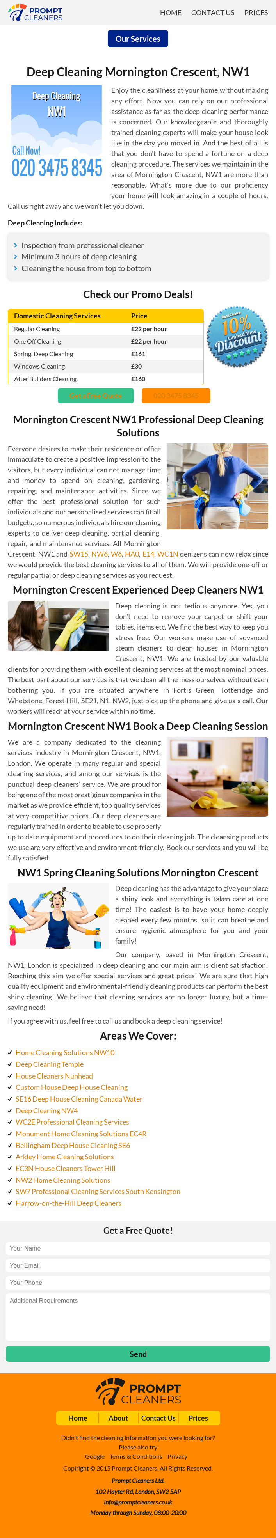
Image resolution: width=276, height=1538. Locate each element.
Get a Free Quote (95, 395)
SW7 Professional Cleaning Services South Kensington (98, 1191)
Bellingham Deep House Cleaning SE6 (73, 1145)
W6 (116, 554)
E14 (148, 554)
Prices (256, 12)
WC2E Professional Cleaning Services (72, 1122)
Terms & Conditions (136, 1456)
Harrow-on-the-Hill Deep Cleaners (68, 1203)
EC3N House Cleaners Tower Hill (66, 1168)
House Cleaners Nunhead (54, 1075)
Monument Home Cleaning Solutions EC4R (81, 1133)
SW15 (78, 554)
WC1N (167, 554)
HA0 (132, 554)
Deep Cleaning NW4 (47, 1110)
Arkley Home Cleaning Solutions (65, 1156)
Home (171, 12)
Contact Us (213, 12)
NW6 (99, 554)
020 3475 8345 (176, 395)
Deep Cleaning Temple (50, 1064)
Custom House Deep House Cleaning (72, 1087)
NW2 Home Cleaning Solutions (63, 1180)
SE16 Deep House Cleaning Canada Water (79, 1099)
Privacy (177, 1456)
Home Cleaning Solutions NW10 (65, 1052)
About (118, 1418)
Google (95, 1456)
